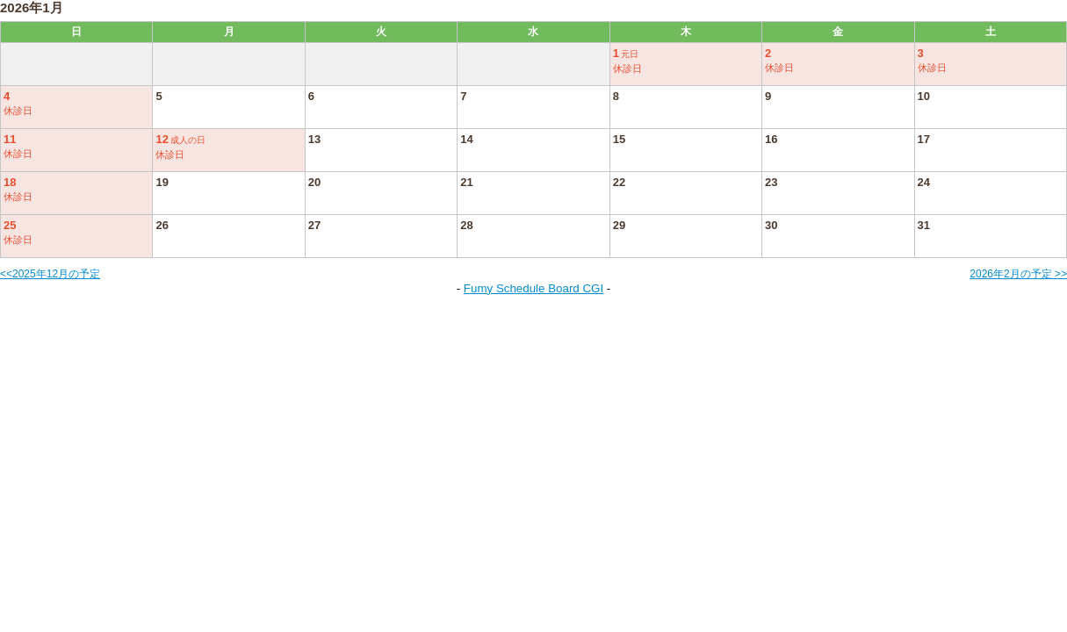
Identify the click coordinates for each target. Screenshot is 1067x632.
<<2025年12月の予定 (50, 274)
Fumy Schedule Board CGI (533, 288)
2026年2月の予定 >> (1018, 274)
